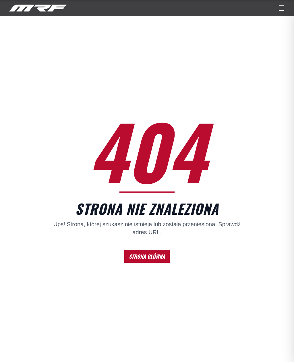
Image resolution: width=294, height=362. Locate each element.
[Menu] (281, 8)
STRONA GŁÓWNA (147, 256)
